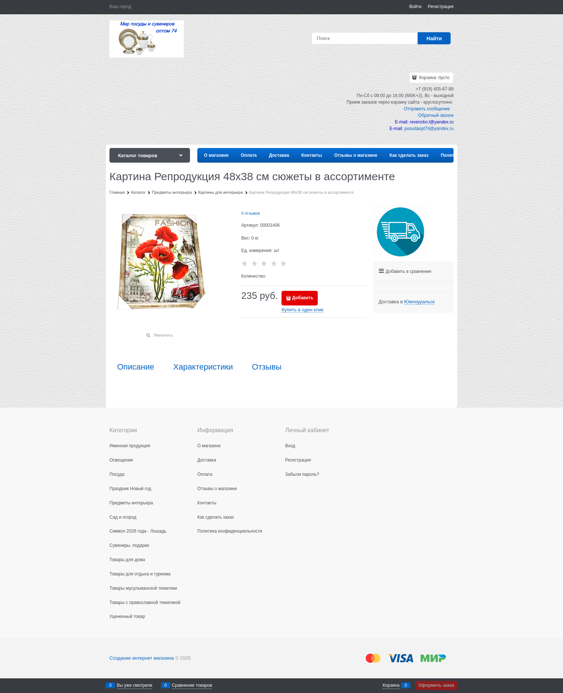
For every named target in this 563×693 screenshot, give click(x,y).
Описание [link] (135, 367)
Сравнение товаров (192, 685)
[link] (419, 302)
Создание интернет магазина (141, 658)
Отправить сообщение (427, 108)
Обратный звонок (436, 115)
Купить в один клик (302, 309)
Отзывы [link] (267, 367)
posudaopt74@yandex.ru (429, 128)
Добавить (302, 297)
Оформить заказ (436, 685)
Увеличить (163, 335)
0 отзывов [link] (250, 213)
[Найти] (434, 38)
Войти (415, 6)
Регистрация (441, 6)
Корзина (391, 685)
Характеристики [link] (203, 367)
